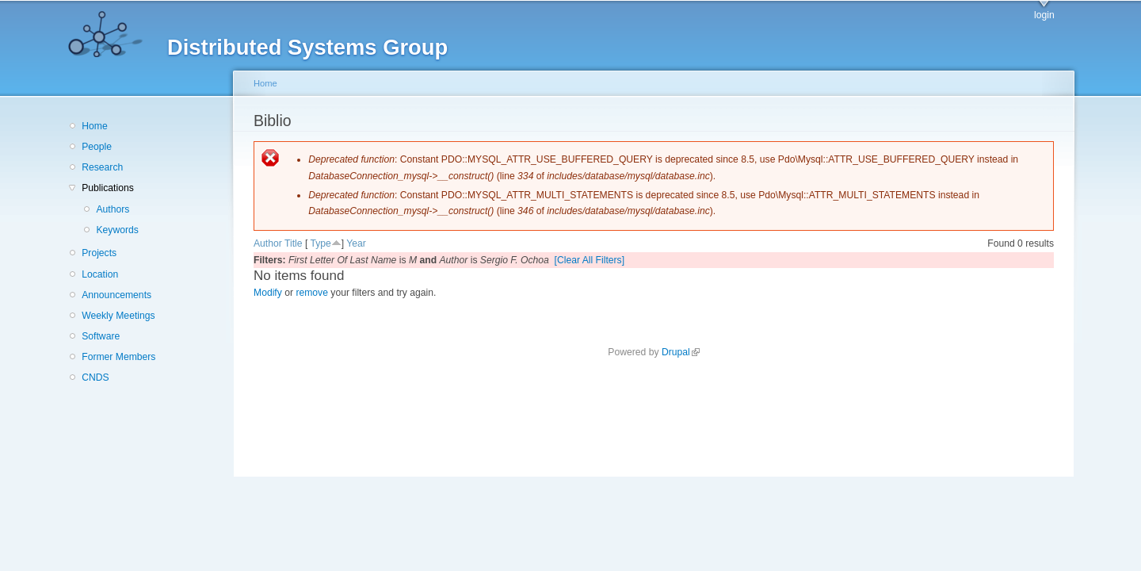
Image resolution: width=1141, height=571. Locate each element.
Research (102, 167)
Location (100, 274)
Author (268, 243)
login (1044, 15)
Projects (99, 253)
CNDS (95, 377)
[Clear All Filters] (590, 260)
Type (320, 243)
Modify (268, 292)
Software (101, 336)
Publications (108, 188)
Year (356, 243)
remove (312, 292)
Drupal (681, 352)
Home (94, 126)
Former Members (118, 356)
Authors (112, 209)
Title (293, 243)
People (97, 146)
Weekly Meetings (118, 315)
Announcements (116, 295)
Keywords (117, 230)
